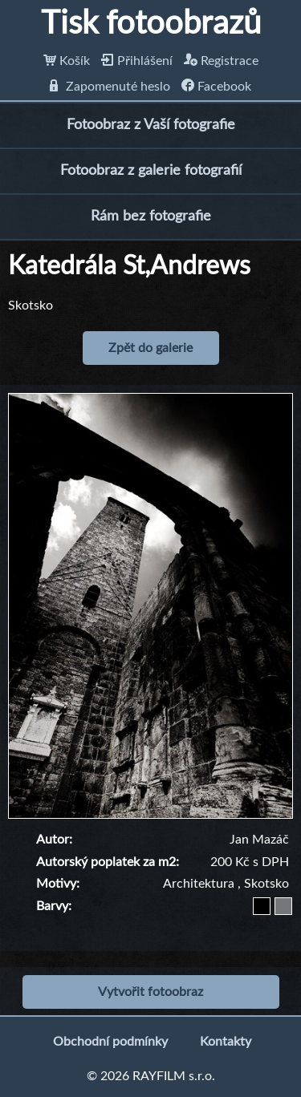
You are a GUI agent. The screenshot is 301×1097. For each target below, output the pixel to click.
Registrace (221, 61)
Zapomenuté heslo (110, 86)
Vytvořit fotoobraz (150, 992)
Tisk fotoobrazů (151, 24)
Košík (66, 61)
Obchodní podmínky (110, 1041)
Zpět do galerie (150, 348)
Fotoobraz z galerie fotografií (151, 171)
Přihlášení (137, 61)
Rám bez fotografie (151, 216)
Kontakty (225, 1041)
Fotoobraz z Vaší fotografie (151, 125)
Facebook (216, 86)
